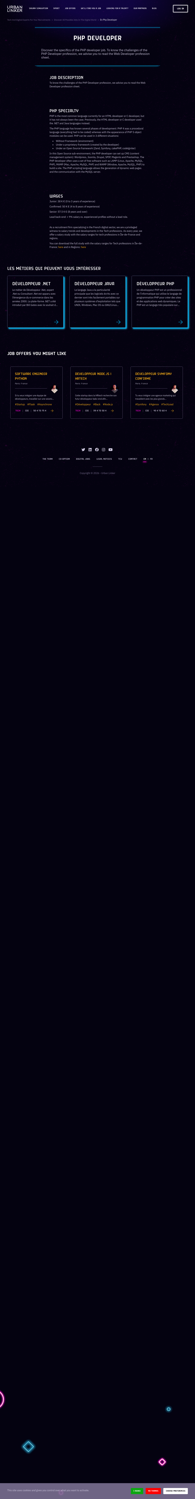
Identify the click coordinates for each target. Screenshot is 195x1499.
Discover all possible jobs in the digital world (78, 20)
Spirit (56, 8)
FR (150, 461)
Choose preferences (175, 1491)
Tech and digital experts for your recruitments (29, 20)
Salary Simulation (38, 8)
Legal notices (104, 461)
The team (49, 461)
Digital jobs (84, 461)
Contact (132, 461)
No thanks (153, 1491)
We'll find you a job (91, 8)
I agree (137, 1491)
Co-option (65, 461)
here (60, 247)
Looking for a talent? (117, 8)
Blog (154, 8)
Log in (180, 8)
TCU (120, 461)
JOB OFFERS (70, 8)
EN (143, 461)
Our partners (140, 8)
